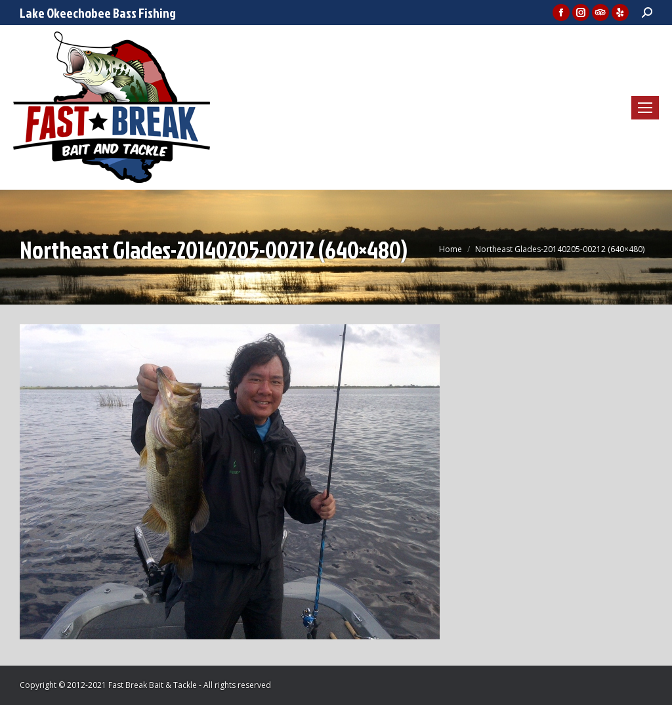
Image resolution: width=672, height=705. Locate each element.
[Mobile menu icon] (645, 107)
